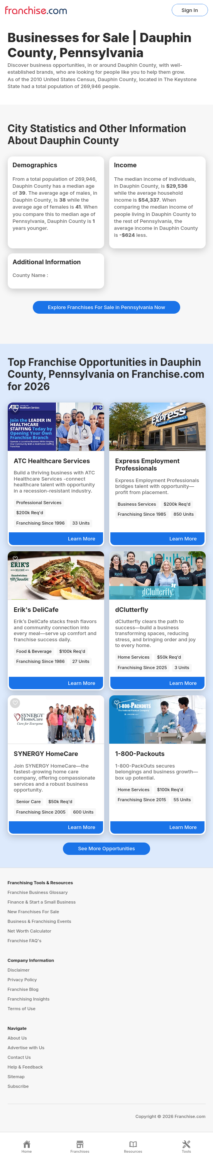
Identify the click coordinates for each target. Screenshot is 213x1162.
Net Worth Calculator (30, 931)
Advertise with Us (26, 1047)
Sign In (190, 10)
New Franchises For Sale (33, 911)
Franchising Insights (29, 999)
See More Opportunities (106, 848)
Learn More (81, 538)
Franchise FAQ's (25, 940)
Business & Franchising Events (39, 921)
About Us (17, 1038)
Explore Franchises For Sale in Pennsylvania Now (106, 307)
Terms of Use (22, 1008)
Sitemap (16, 1076)
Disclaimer (19, 970)
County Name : (30, 275)
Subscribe (18, 1086)
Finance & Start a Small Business (42, 902)
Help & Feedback (25, 1067)
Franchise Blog (23, 989)
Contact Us (19, 1057)
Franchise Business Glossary (38, 892)
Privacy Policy (22, 979)
